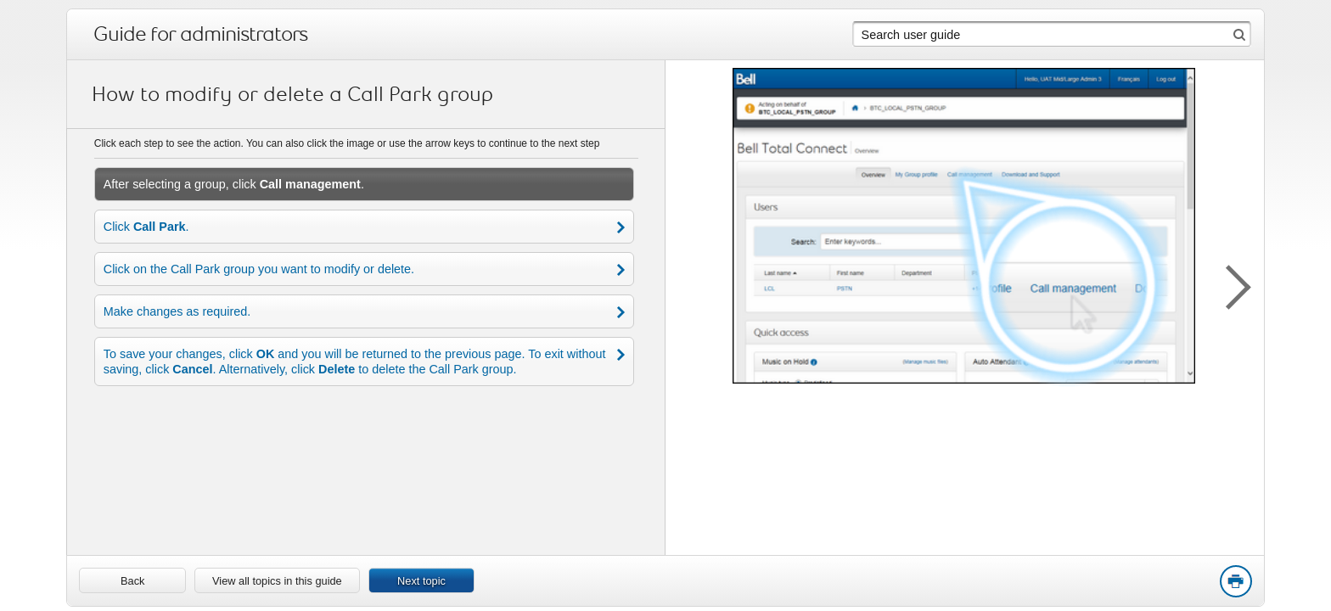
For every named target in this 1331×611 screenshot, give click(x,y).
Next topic (421, 581)
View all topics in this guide (277, 581)
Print (1235, 582)
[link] (132, 580)
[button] (1230, 284)
